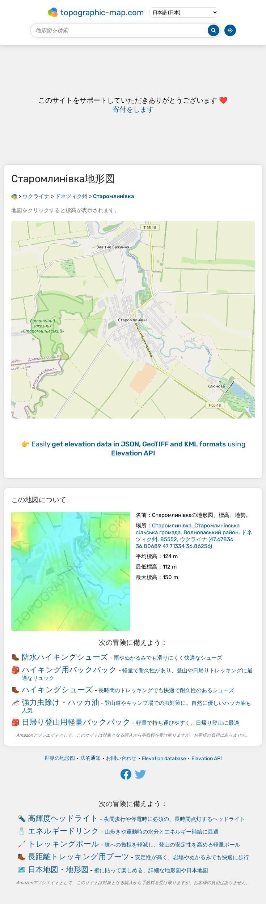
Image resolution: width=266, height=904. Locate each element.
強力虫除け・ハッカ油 (60, 702)
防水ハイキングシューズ (65, 656)
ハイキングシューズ (57, 689)
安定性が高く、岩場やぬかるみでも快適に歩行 (192, 857)
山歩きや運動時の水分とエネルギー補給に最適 (162, 831)
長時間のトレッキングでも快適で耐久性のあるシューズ (166, 690)
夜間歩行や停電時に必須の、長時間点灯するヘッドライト (174, 819)
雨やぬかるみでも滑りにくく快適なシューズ (168, 658)
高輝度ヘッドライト (63, 818)
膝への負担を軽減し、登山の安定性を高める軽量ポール (172, 844)
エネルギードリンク (63, 830)
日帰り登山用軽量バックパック (76, 722)
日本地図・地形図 (58, 869)
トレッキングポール (63, 843)
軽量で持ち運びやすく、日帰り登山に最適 (187, 723)
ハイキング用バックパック (69, 669)
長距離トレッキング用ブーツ (79, 856)
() (194, 535)
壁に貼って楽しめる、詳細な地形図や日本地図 (151, 870)
